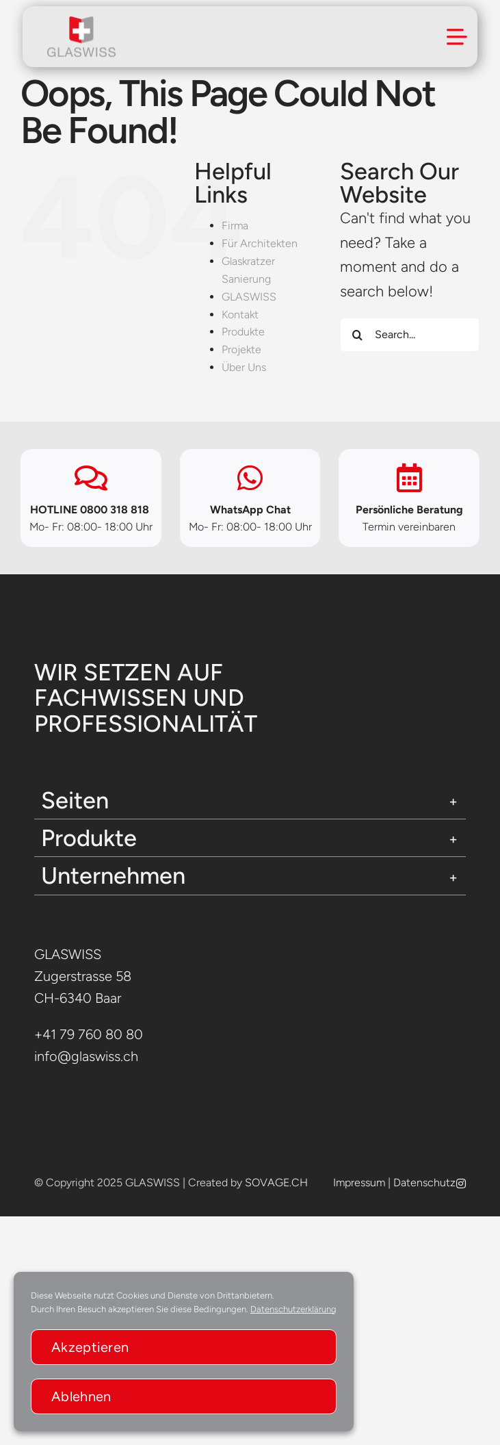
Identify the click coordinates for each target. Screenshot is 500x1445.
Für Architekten (260, 243)
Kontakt (240, 314)
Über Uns (244, 367)
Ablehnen (81, 1396)
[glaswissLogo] (81, 22)
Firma (235, 225)
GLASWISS (249, 296)
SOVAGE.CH (276, 1182)
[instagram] (461, 1183)
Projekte (241, 349)
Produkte (243, 331)
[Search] (357, 335)
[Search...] (409, 335)
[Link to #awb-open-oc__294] (457, 35)
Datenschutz (424, 1182)
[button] (250, 800)
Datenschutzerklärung (293, 1309)
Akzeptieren (90, 1347)
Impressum (359, 1182)
